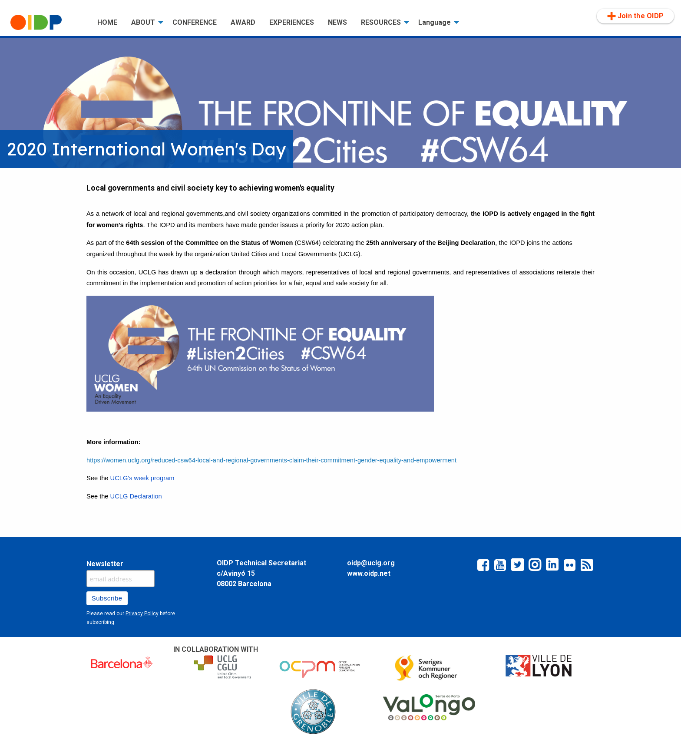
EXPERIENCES (291, 22)
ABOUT (143, 22)
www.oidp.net (368, 573)
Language (434, 22)
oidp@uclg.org (371, 563)
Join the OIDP (635, 16)
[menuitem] (46, 22)
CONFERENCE (194, 22)
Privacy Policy (142, 613)
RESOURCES (381, 22)
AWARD (243, 22)
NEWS (337, 22)
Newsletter (104, 564)
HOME (107, 22)
